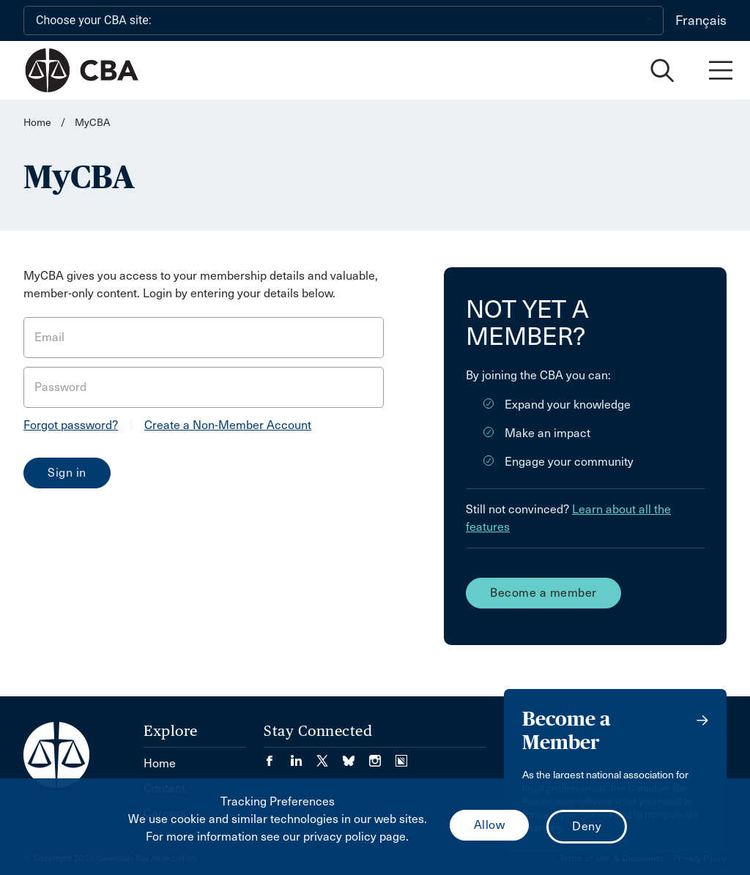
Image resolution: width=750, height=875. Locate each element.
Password (60, 387)
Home (37, 122)
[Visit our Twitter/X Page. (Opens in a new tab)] (329, 756)
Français (701, 20)
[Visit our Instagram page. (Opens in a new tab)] (382, 756)
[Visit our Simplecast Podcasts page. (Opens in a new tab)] (401, 756)
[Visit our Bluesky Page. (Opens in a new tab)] (356, 756)
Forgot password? (70, 425)
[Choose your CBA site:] (343, 20)
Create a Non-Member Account (227, 425)
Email (49, 337)
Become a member (543, 593)
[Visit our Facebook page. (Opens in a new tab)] (277, 756)
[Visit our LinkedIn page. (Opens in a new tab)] (303, 756)
